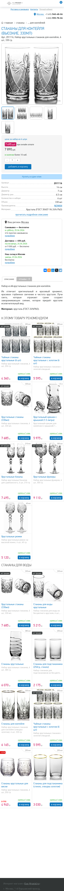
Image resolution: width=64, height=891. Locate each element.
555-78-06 (54, 18)
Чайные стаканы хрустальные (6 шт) (11, 359)
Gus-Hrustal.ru (31, 883)
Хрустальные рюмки (11, 536)
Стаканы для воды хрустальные (42, 606)
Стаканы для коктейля (12, 723)
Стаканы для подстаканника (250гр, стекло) (48, 665)
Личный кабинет (46, 9)
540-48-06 (54, 14)
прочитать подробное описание (31, 214)
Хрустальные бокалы (12, 476)
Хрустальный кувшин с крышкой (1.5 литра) (45, 418)
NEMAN (58, 205)
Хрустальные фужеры (44, 476)
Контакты (34, 9)
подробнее (10, 235)
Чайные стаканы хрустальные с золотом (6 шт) (46, 360)
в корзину (24, 378)
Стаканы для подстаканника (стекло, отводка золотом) (48, 785)
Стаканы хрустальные (12, 664)
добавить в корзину (18, 166)
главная (8, 22)
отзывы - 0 (24, 279)
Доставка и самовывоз (19, 9)
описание (9, 279)
